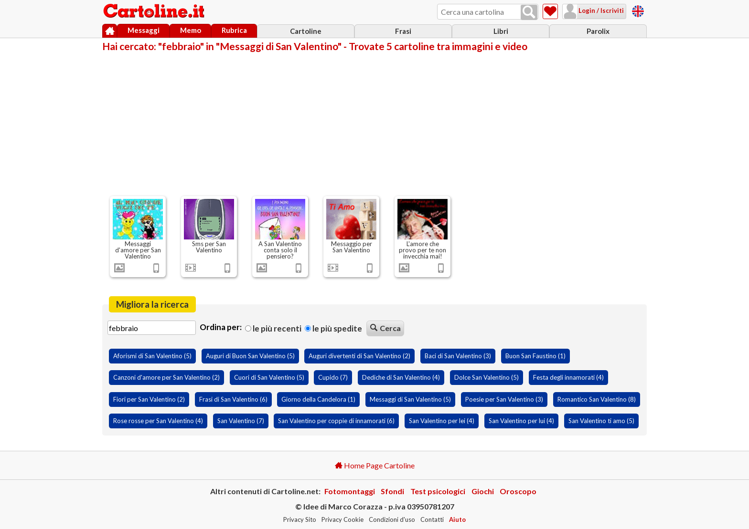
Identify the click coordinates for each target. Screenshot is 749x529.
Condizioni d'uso (392, 519)
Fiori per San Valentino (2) (149, 399)
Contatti (432, 519)
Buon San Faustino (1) (535, 356)
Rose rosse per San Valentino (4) (158, 421)
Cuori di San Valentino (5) (269, 377)
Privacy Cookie (342, 519)
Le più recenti (273, 328)
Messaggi (144, 30)
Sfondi (392, 491)
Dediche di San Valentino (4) (401, 377)
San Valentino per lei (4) (441, 421)
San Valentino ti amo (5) (601, 421)
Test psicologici (437, 491)
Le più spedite (333, 328)
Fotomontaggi (349, 491)
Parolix (598, 31)
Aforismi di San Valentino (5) (152, 356)
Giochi (482, 491)
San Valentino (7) (240, 421)
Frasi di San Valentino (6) (233, 399)
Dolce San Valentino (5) (486, 377)
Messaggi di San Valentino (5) (410, 399)
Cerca (385, 327)
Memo (190, 30)
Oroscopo (518, 491)
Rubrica (234, 30)
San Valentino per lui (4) (521, 421)
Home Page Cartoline (375, 465)
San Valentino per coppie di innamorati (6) (336, 421)
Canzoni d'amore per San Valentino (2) (166, 377)
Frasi (403, 31)
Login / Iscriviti (600, 10)
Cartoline (305, 31)
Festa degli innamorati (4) (568, 377)
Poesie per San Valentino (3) (504, 399)
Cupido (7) (333, 377)
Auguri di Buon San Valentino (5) (250, 356)
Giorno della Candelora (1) (318, 399)
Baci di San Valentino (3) (458, 356)
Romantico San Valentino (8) (596, 399)
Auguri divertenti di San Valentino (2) (359, 356)
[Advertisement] (374, 123)
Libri (500, 31)
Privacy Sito (299, 519)
